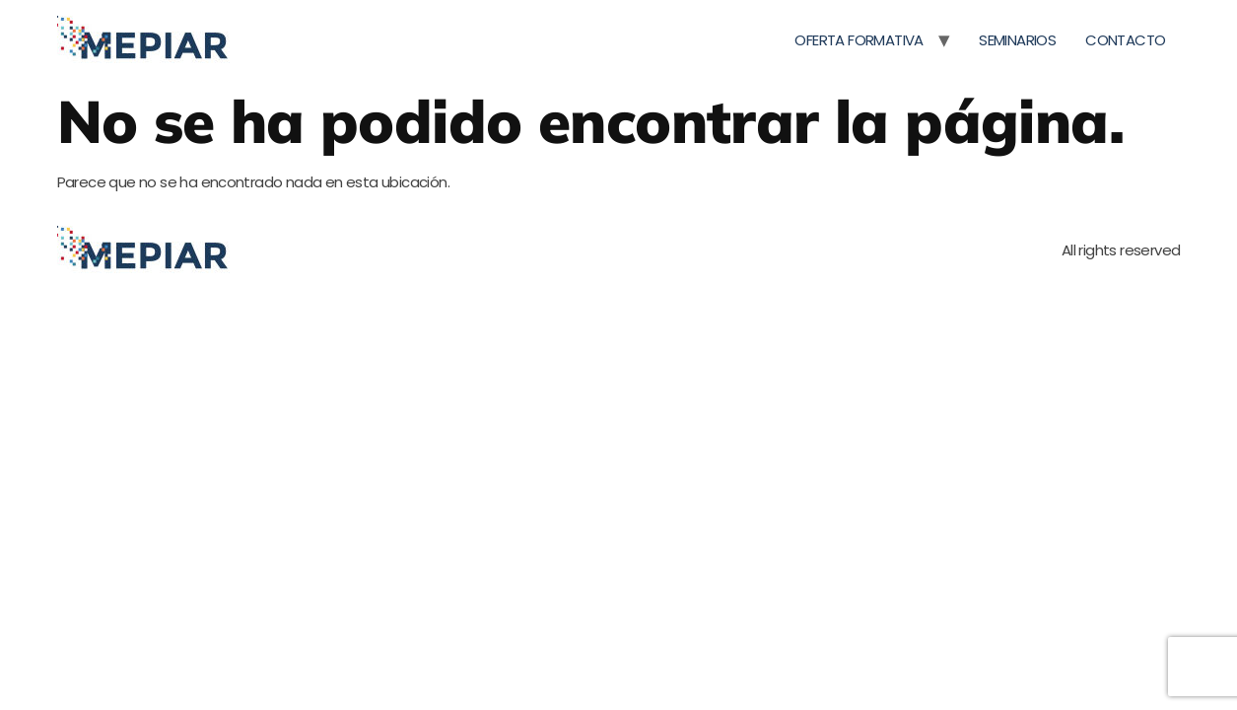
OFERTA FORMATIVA (858, 40)
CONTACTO (1125, 40)
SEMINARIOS (1017, 40)
